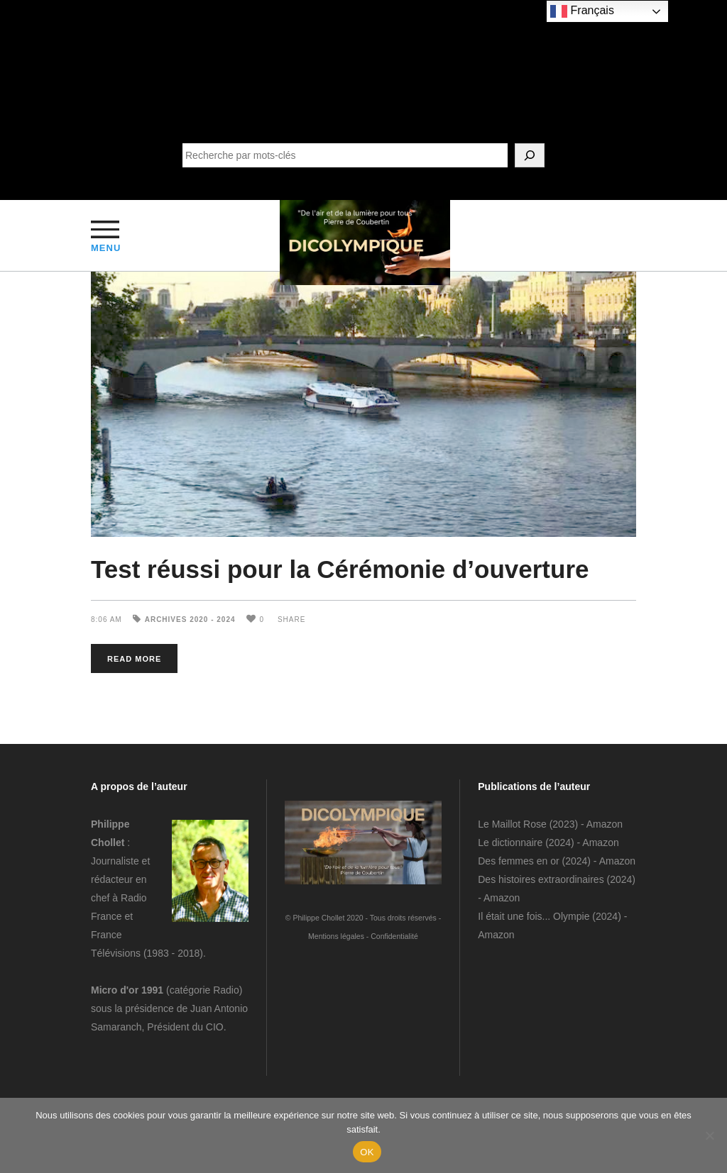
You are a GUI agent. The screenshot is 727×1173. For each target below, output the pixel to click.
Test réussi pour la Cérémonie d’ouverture (340, 569)
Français (582, 11)
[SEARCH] (530, 155)
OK (366, 1152)
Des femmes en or (518, 861)
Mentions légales (336, 936)
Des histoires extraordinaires (540, 879)
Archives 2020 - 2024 (190, 619)
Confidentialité (394, 936)
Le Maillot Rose (513, 824)
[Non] (709, 1135)
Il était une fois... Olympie (533, 916)
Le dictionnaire (510, 842)
